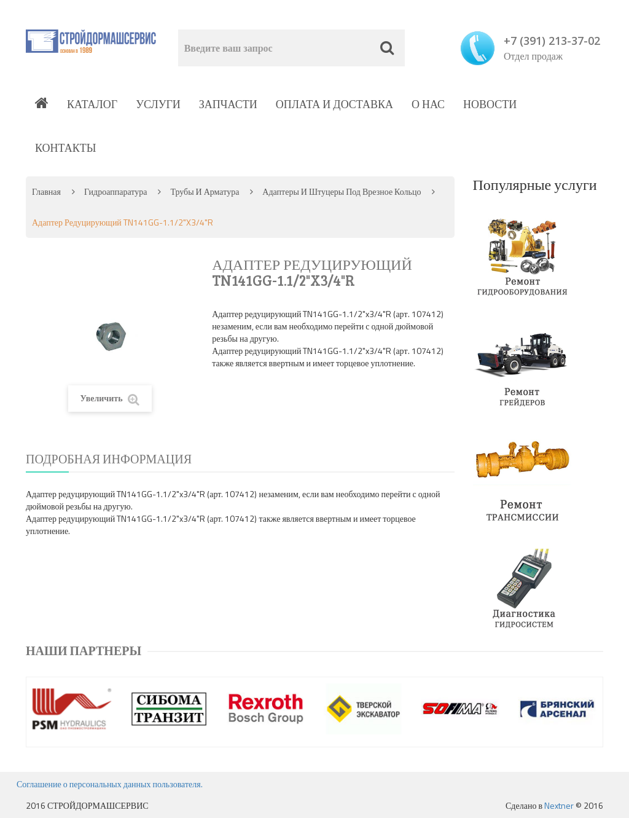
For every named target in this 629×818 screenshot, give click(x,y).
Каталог (92, 104)
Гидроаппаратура (115, 191)
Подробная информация (109, 458)
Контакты (65, 148)
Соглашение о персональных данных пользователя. (110, 783)
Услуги (158, 104)
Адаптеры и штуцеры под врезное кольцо (341, 191)
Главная (46, 191)
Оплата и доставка (334, 104)
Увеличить (109, 398)
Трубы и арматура (204, 191)
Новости (490, 104)
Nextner (559, 805)
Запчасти (228, 104)
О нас (428, 104)
